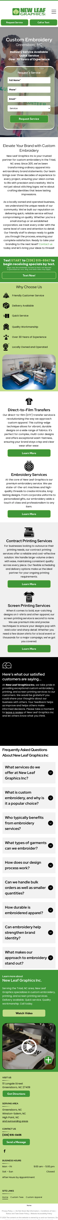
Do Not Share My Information (27, 1211)
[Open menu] (54, 11)
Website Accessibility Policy (41, 1213)
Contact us (45, 244)
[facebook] (4, 1151)
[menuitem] (6, 1197)
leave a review (14, 712)
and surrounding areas (15, 1121)
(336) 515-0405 (11, 1135)
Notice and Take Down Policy (17, 1213)
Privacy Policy (7, 1211)
